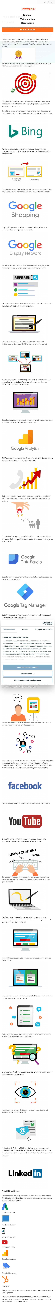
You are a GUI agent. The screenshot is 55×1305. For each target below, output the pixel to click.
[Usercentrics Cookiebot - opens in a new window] (42, 623)
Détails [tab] (25, 629)
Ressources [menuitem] (27, 23)
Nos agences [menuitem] (27, 29)
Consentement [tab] (9, 629)
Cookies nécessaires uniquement (27, 680)
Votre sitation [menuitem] (27, 19)
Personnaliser (27, 674)
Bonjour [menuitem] (27, 15)
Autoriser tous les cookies (27, 667)
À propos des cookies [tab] (43, 629)
